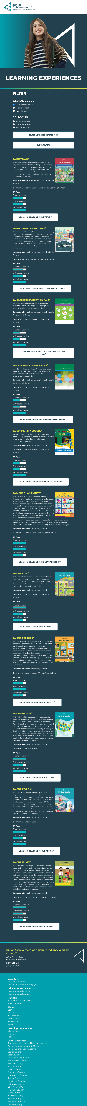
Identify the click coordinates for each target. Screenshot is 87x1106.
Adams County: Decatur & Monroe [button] (24, 1046)
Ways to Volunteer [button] (17, 982)
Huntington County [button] (17, 1075)
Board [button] (11, 1013)
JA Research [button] (14, 1016)
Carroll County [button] (15, 1052)
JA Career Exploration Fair (31, 300)
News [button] (10, 1024)
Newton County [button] (15, 1096)
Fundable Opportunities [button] (19, 1000)
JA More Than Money (27, 493)
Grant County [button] (14, 1069)
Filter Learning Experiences (43, 135)
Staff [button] (10, 1010)
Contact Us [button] (12, 963)
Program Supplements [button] (19, 991)
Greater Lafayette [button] (16, 1072)
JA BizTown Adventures (29, 228)
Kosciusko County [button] (16, 1081)
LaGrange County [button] (16, 1084)
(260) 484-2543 (13, 965)
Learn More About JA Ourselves (36, 926)
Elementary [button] (13, 1031)
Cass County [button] (13, 1055)
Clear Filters (43, 145)
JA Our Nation (23, 713)
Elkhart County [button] (15, 1063)
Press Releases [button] (15, 1019)
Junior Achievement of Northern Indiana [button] (27, 1043)
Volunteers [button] (14, 979)
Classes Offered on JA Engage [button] (22, 984)
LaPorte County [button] (15, 1087)
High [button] (10, 1037)
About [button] (11, 1007)
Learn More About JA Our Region (36, 851)
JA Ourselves (22, 862)
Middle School (22, 108)
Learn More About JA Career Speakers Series (43, 419)
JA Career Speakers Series (30, 365)
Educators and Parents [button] (21, 988)
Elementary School (24, 105)
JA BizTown (21, 159)
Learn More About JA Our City (35, 627)
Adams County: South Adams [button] (22, 1049)
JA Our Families (23, 638)
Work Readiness (23, 127)
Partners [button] (12, 998)
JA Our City (21, 573)
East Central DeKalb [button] (17, 1061)
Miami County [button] (14, 1093)
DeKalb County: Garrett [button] (19, 1058)
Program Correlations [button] (18, 994)
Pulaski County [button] (15, 1104)
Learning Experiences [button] (20, 1028)
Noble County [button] (14, 1098)
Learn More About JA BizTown (35, 217)
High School (21, 111)
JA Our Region (22, 789)
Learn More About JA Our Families (37, 702)
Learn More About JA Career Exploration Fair (43, 353)
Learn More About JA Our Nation (37, 778)
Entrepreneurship (24, 124)
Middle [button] (11, 1034)
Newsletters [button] (13, 1022)
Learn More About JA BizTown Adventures (42, 288)
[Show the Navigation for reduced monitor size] (81, 7)
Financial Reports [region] (16, 1003)
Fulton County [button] (15, 1066)
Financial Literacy (23, 121)
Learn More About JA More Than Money (40, 562)
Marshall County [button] (16, 1090)
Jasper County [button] (15, 1078)
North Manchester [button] (17, 1101)
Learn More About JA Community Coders (41, 482)
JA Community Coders (27, 431)
